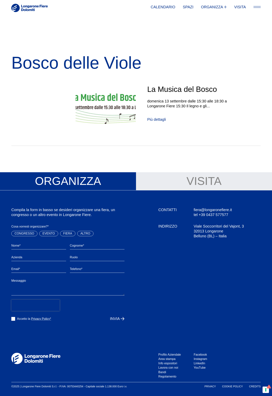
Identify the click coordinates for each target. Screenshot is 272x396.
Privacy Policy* (41, 318)
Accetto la (34, 318)
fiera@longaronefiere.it (213, 210)
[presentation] (35, 305)
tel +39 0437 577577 (211, 215)
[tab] (68, 181)
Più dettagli (156, 119)
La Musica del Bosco (182, 89)
